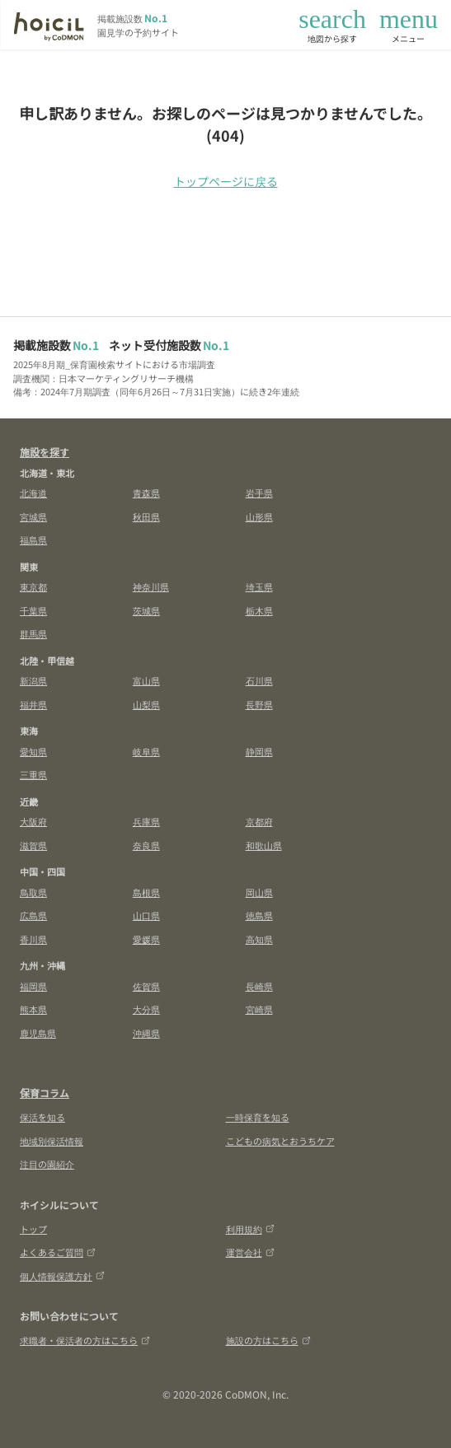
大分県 (146, 1009)
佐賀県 (146, 986)
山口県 (146, 915)
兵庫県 (146, 821)
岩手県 (259, 492)
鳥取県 (33, 892)
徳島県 (259, 915)
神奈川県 (151, 586)
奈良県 (146, 845)
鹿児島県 (38, 1032)
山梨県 (146, 704)
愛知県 (33, 751)
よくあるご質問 (58, 1252)
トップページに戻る (226, 181)
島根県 (146, 892)
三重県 (33, 774)
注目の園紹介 (47, 1163)
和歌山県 (264, 845)
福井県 (33, 704)
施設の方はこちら (268, 1340)
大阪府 (33, 821)
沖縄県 (146, 1032)
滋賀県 (33, 845)
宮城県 (33, 516)
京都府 (259, 821)
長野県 (259, 704)
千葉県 (33, 610)
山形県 (259, 516)
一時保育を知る (257, 1116)
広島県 (33, 915)
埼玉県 (259, 586)
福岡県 (33, 986)
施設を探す (44, 452)
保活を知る (42, 1116)
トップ (33, 1228)
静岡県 (259, 751)
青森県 (146, 492)
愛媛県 (146, 939)
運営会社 (250, 1252)
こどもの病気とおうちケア (280, 1140)
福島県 (33, 539)
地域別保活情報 (51, 1140)
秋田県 (146, 516)
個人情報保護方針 (62, 1275)
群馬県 (33, 633)
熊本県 (33, 1009)
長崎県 (259, 986)
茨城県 (146, 610)
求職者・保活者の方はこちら (85, 1340)
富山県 (146, 680)
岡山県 (259, 892)
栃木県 (259, 610)
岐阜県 (146, 751)
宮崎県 (259, 1009)
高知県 (259, 939)
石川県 (259, 680)
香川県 (33, 939)
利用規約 (250, 1228)
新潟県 (33, 680)
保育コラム (44, 1093)
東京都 (33, 586)
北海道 (33, 492)
